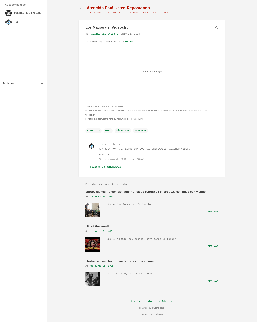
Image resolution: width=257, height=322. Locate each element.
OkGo (108, 130)
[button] (216, 27)
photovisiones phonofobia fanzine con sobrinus (119, 261)
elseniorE (93, 130)
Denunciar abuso (152, 314)
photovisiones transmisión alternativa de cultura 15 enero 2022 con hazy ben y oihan (146, 191)
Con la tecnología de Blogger (151, 301)
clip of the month (97, 226)
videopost (122, 130)
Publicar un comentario (105, 167)
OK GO (129, 41)
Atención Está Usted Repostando (118, 8)
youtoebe (140, 130)
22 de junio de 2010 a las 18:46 (121, 159)
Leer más (212, 211)
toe (101, 144)
